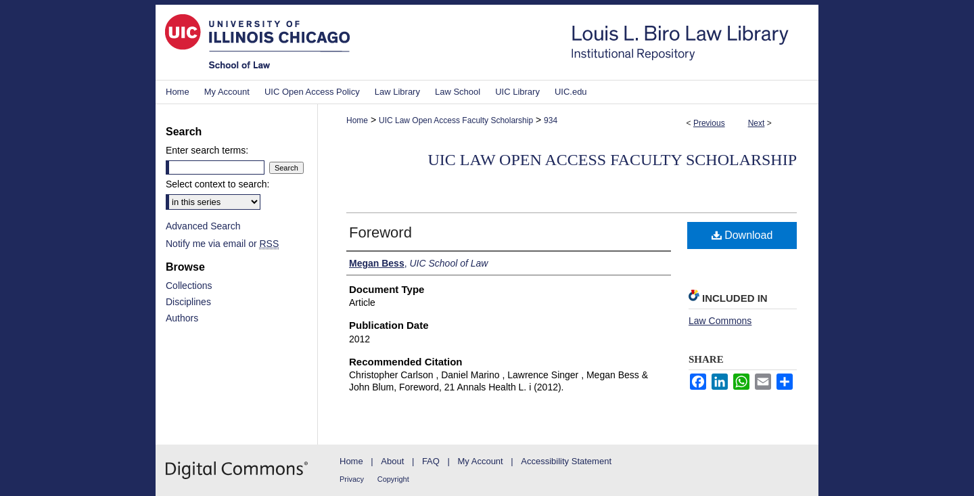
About (392, 461)
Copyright (393, 479)
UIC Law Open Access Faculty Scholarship (456, 120)
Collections (189, 285)
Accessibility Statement (566, 461)
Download (742, 235)
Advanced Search (203, 226)
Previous (709, 123)
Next (756, 123)
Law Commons (720, 320)
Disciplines (188, 301)
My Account (480, 461)
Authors (182, 318)
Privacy (352, 479)
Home (357, 120)
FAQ (431, 461)
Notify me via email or (222, 243)
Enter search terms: (207, 150)
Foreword (380, 232)
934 (550, 120)
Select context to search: (217, 184)
